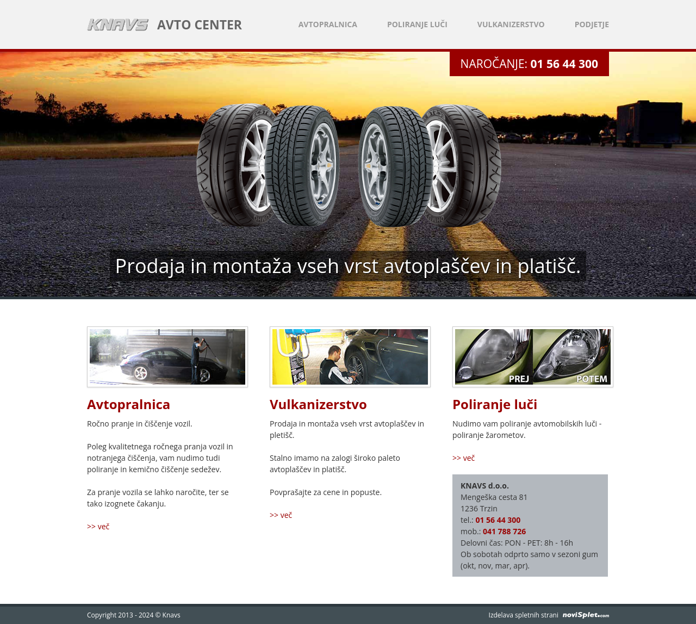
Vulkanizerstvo (511, 24)
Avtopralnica (328, 24)
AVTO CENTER (199, 24)
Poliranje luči (417, 24)
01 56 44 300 (564, 63)
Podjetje (592, 24)
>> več (98, 526)
